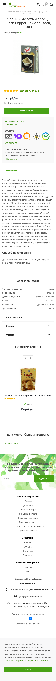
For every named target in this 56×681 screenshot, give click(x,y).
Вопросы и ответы (28, 522)
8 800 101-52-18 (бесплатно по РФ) (30, 589)
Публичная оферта (28, 530)
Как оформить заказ (28, 517)
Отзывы (28, 546)
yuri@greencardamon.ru (30, 596)
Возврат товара (28, 509)
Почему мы (28, 555)
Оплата (28, 501)
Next (30, 358)
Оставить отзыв (29, 91)
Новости (28, 567)
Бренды (28, 542)
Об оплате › (12, 142)
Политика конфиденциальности (28, 526)
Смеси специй (11, 442)
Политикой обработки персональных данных (26, 660)
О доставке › (11, 124)
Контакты (28, 550)
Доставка (28, 505)
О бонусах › (11, 158)
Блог (28, 571)
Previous (25, 358)
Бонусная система (28, 513)
